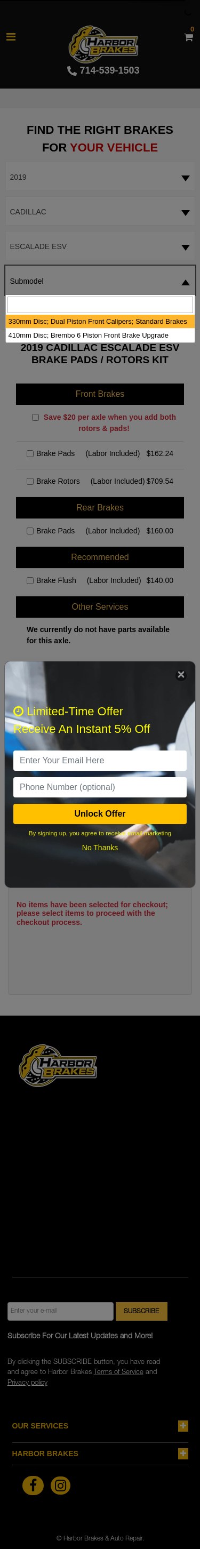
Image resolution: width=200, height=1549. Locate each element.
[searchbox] (100, 305)
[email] (100, 760)
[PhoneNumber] (100, 787)
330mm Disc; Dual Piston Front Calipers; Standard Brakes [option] (98, 321)
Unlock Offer (99, 813)
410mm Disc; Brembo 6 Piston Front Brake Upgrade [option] (89, 335)
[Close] (181, 675)
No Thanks (100, 847)
